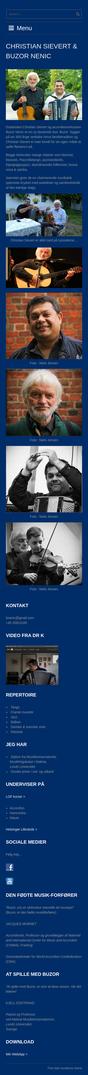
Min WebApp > (16, 1054)
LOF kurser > (15, 796)
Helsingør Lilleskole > (21, 829)
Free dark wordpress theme (65, 1068)
